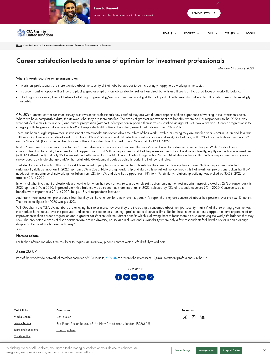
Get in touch (63, 317)
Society (189, 33)
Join (209, 33)
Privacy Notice (22, 323)
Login (250, 33)
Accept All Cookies (231, 351)
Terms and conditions (26, 330)
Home (19, 45)
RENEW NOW (204, 13)
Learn (167, 33)
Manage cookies (206, 351)
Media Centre (32, 45)
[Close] (264, 352)
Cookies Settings (182, 351)
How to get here (66, 330)
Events (230, 33)
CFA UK (111, 258)
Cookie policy (22, 336)
